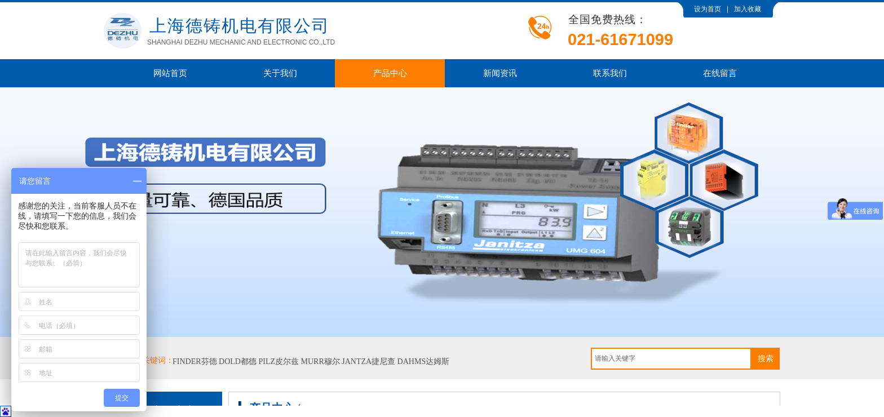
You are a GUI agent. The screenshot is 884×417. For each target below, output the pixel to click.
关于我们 (280, 73)
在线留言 (720, 73)
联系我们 (610, 73)
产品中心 (390, 73)
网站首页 (170, 73)
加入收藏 (747, 9)
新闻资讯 (500, 73)
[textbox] (671, 359)
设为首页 (707, 9)
